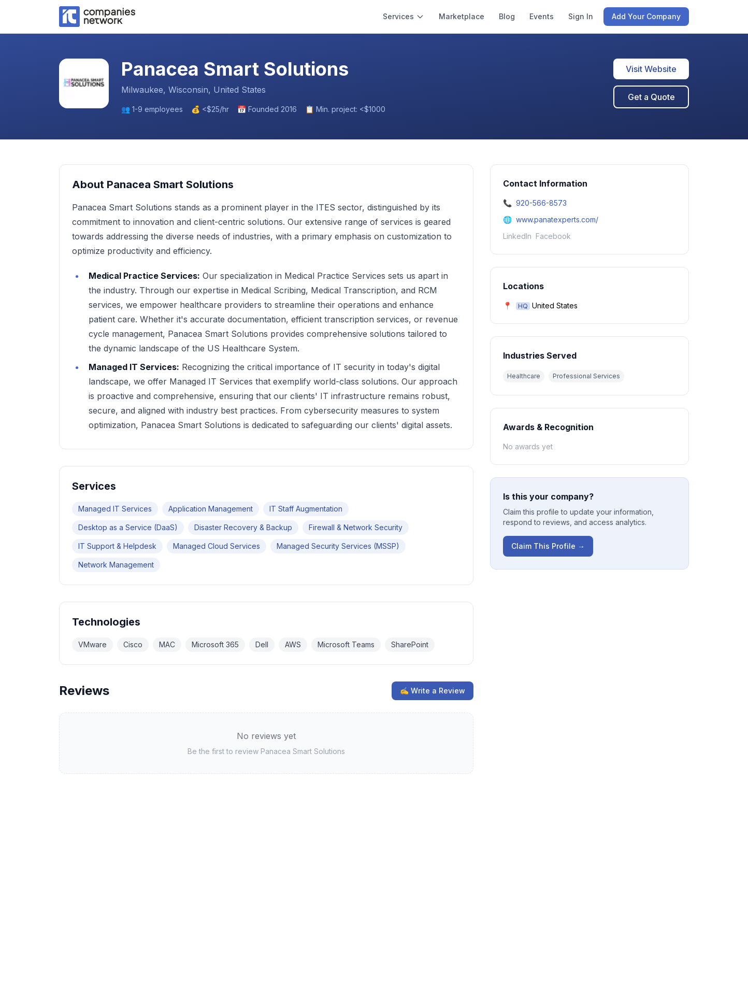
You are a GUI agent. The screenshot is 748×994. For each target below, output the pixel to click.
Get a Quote (651, 97)
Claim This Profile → (548, 546)
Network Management (116, 564)
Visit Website (651, 69)
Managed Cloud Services (216, 546)
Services (403, 16)
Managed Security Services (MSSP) (338, 546)
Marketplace (461, 16)
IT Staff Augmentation (305, 508)
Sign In (580, 16)
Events (541, 16)
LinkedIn (517, 236)
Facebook (553, 236)
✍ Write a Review (432, 690)
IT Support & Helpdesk (117, 546)
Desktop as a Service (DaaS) (128, 527)
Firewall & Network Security (355, 527)
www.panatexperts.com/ (557, 219)
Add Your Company (646, 16)
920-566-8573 (541, 202)
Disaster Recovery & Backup (243, 527)
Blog (507, 16)
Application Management (210, 508)
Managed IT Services (115, 508)
